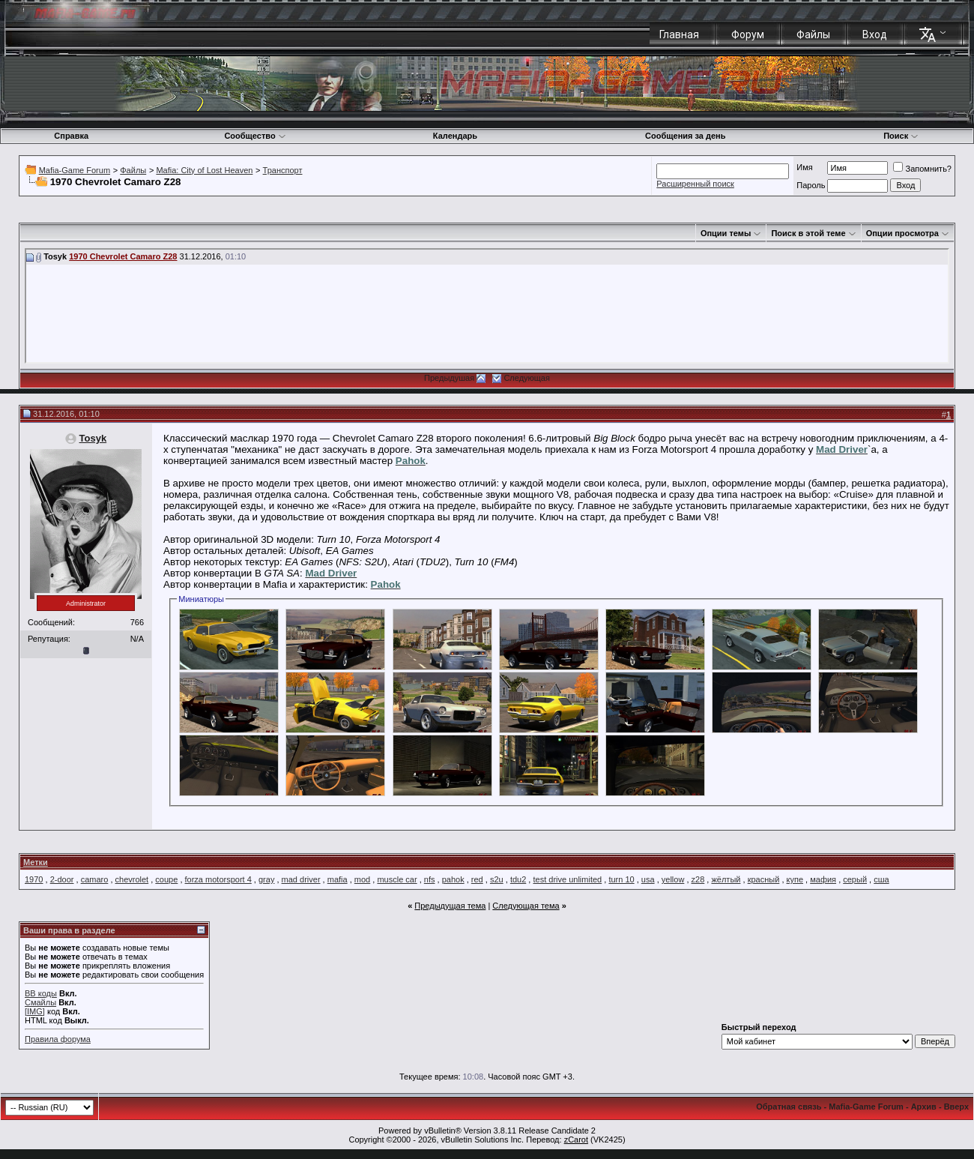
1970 (34, 879)
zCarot (576, 1139)
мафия (823, 879)
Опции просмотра (902, 233)
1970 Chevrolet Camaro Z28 (123, 256)
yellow (673, 879)
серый (855, 879)
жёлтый (725, 879)
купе (795, 879)
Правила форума (58, 1039)
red (477, 879)
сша (881, 879)
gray (266, 879)
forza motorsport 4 (218, 879)
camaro (95, 879)
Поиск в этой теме (808, 233)
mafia (337, 879)
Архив (924, 1106)
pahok (453, 879)
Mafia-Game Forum (74, 170)
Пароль (810, 185)
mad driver (301, 879)
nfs (429, 879)
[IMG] (35, 1011)
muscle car (397, 879)
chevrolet (132, 879)
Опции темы (726, 233)
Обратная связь (788, 1106)
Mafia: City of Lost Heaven (204, 170)
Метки (35, 862)
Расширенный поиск (695, 183)
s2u (496, 879)
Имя (804, 167)
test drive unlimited (567, 879)
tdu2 (518, 879)
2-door (62, 879)
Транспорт (283, 170)
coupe (166, 879)
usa (648, 879)
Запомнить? (922, 168)
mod (362, 879)
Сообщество (254, 135)
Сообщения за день (685, 135)
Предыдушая (449, 377)
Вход (874, 34)
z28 (698, 879)
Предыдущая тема (450, 905)
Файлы (813, 34)
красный (764, 879)
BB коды (41, 993)
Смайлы (40, 1002)
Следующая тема (525, 905)
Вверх (956, 1106)
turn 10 (621, 879)
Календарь (455, 135)
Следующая (526, 377)
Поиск (901, 135)
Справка (71, 135)
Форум (747, 34)
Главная (679, 34)
